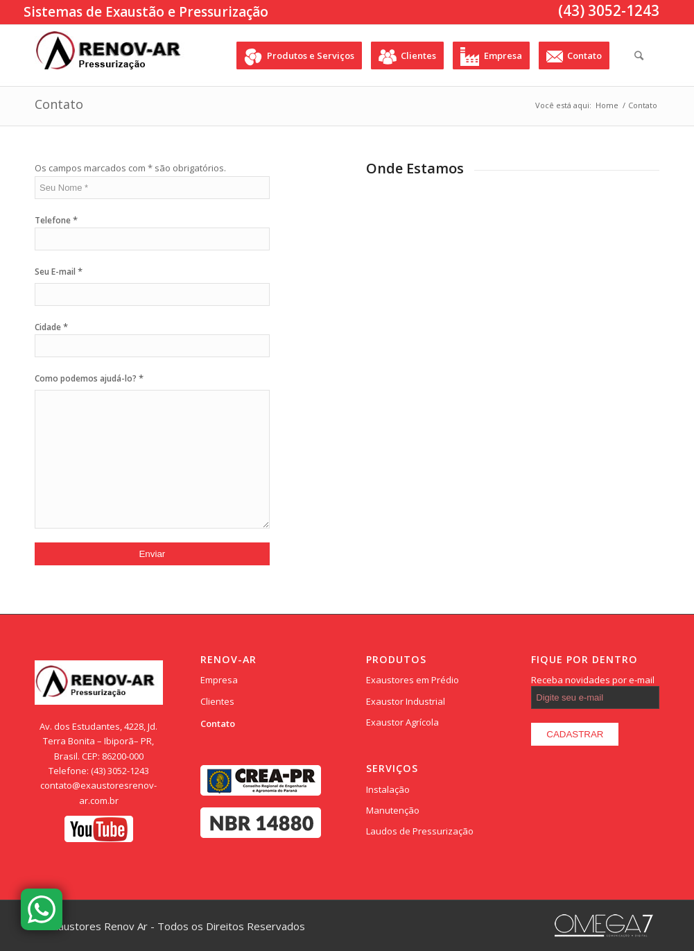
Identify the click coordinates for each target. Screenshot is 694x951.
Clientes (217, 701)
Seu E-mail (59, 271)
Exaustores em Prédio (412, 680)
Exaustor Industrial (405, 701)
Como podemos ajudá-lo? (89, 378)
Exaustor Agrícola (402, 722)
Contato (59, 104)
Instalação (388, 789)
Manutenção (392, 810)
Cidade (51, 327)
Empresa (219, 680)
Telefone (56, 220)
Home (607, 105)
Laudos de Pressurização (420, 831)
